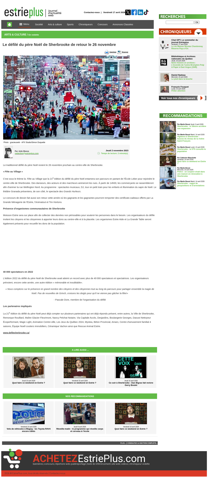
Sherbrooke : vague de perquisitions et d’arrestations (191, 184)
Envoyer (125, 52)
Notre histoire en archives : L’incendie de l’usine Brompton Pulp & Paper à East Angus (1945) (187, 65)
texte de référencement (99, 464)
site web (116, 464)
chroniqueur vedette (139, 464)
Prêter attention (178, 91)
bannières (38, 464)
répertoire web (62, 464)
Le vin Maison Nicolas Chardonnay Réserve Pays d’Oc (187, 47)
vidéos (124, 464)
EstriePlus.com (19, 473)
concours (49, 464)
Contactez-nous (92, 12)
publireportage (78, 464)
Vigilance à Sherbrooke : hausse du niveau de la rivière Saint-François (190, 138)
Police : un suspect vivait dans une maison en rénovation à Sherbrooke (191, 174)
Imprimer (113, 52)
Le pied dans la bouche (181, 79)
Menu (24, 24)
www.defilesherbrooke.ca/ (16, 332)
